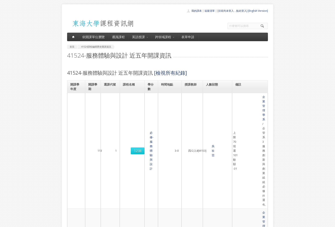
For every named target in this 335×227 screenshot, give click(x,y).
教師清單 (156, 210)
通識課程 (118, 37)
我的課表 (196, 11)
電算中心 (125, 222)
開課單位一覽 (159, 187)
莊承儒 (189, 121)
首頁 (153, 182)
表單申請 (187, 37)
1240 (110, 140)
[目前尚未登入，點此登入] (232, 11)
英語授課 (140, 37)
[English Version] (258, 11)
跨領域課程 (164, 37)
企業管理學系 (244, 97)
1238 (110, 103)
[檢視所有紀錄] (170, 72)
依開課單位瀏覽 (93, 37)
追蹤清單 (209, 11)
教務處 (138, 222)
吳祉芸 (189, 104)
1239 (110, 123)
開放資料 (156, 206)
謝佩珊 (189, 140)
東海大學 (70, 222)
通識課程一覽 (159, 192)
